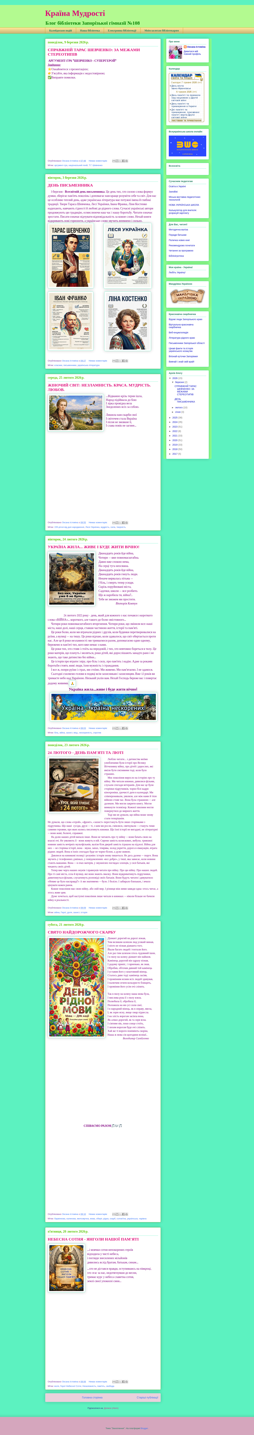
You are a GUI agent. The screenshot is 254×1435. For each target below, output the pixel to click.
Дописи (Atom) (111, 1408)
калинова (71, 1218)
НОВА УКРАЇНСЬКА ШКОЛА (184, 205)
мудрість (105, 527)
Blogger (144, 1428)
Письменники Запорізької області (187, 343)
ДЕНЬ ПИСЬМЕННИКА (70, 185)
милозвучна (83, 1218)
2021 (175, 435)
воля (56, 1386)
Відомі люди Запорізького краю (185, 319)
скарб (112, 1218)
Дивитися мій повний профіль (192, 52)
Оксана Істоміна (196, 47)
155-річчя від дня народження (69, 527)
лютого (179, 407)
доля (69, 912)
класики (58, 365)
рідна (106, 1218)
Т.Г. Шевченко (96, 165)
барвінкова (59, 1218)
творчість (121, 527)
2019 (175, 444)
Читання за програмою (181, 250)
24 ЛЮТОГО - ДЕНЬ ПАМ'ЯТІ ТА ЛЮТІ (86, 752)
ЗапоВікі (173, 191)
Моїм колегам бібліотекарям (162, 30)
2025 (175, 417)
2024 (175, 422)
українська (132, 1218)
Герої (63, 912)
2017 (175, 454)
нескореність (85, 732)
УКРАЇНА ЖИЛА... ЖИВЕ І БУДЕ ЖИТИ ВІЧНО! (93, 547)
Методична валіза (178, 229)
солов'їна (121, 1218)
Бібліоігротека (176, 256)
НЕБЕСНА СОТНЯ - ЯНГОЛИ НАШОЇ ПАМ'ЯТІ (93, 1239)
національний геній (78, 165)
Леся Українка (92, 527)
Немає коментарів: (98, 161)
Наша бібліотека (90, 30)
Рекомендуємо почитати (182, 245)
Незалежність (89, 1386)
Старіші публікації (147, 1397)
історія (84, 912)
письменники (69, 365)
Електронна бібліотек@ (122, 30)
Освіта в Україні (177, 186)
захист (69, 732)
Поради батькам (177, 235)
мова (92, 1218)
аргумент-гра (60, 165)
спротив (97, 732)
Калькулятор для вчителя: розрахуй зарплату (183, 211)
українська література (88, 365)
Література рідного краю (182, 337)
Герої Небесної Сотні (70, 1386)
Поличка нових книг (179, 240)
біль (56, 732)
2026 (175, 378)
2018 (175, 449)
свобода (110, 1386)
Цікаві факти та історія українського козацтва (181, 350)
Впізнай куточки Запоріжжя (183, 356)
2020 (175, 440)
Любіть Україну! (177, 272)
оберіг (99, 1218)
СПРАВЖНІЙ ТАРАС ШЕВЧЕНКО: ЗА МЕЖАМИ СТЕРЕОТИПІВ (186, 390)
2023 (175, 426)
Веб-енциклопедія (178, 332)
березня (180, 382)
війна (62, 732)
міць (76, 732)
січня (178, 412)
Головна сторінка (92, 1397)
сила (113, 527)
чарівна (142, 1218)
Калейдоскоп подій (60, 30)
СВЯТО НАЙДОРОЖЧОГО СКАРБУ (82, 932)
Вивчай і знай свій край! (181, 361)
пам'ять (101, 1386)
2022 (175, 431)
